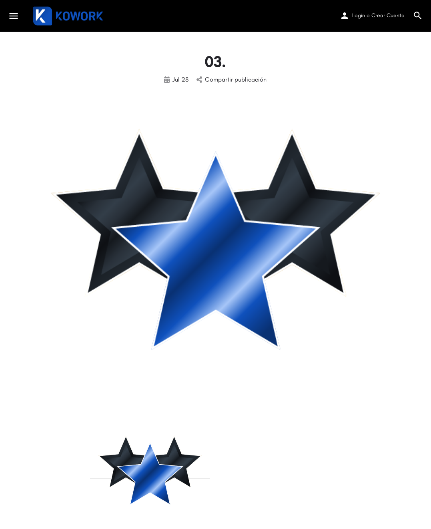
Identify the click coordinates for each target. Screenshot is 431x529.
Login (358, 15)
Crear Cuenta (388, 15)
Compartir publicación (231, 79)
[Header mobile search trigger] (418, 15)
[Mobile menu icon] (13, 16)
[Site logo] (69, 16)
